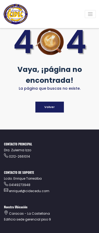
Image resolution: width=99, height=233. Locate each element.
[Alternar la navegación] (90, 14)
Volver (49, 107)
